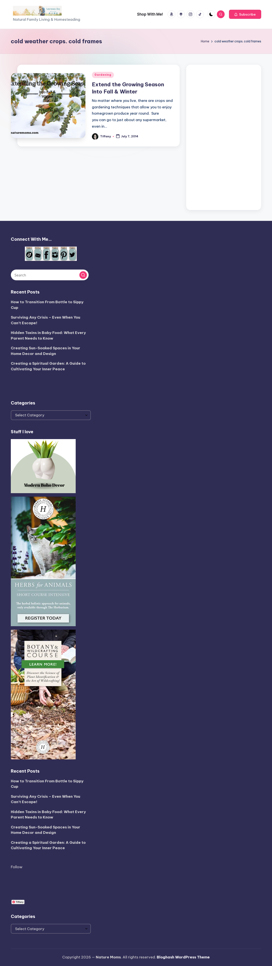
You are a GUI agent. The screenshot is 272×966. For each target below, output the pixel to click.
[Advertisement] (223, 136)
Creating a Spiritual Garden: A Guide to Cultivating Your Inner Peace (48, 366)
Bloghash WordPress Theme (183, 957)
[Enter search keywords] (50, 275)
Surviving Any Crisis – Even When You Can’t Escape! (45, 320)
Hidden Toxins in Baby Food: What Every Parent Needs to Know (48, 335)
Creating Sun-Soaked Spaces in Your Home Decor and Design (45, 351)
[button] (245, 14)
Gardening (102, 74)
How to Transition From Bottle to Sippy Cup (47, 305)
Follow (16, 867)
